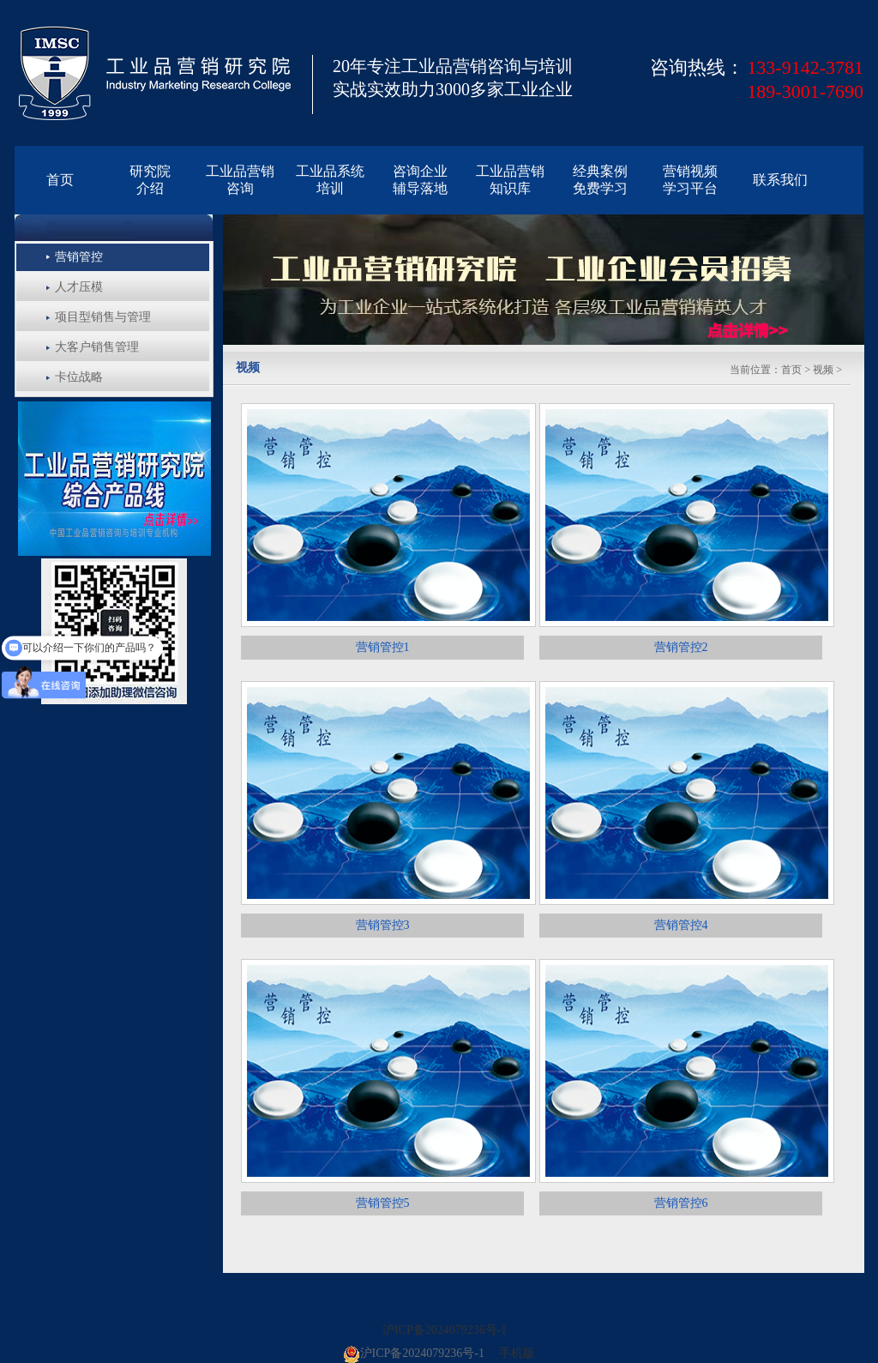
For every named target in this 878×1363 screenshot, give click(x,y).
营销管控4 (681, 925)
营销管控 (79, 256)
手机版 (517, 1353)
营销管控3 (383, 925)
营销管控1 (383, 647)
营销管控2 (681, 647)
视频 (823, 370)
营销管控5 (383, 1203)
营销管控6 (681, 1203)
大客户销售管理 (97, 347)
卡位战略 (79, 377)
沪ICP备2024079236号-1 (444, 1330)
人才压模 (79, 286)
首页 (791, 370)
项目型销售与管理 (103, 317)
